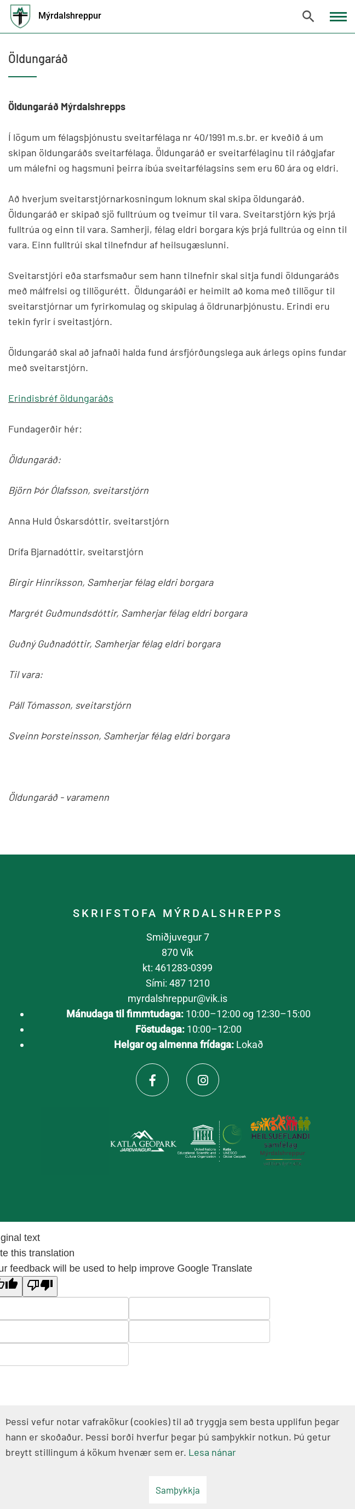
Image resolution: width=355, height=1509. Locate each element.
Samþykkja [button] (178, 1489)
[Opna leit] (308, 16)
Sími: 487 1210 (178, 983)
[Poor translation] (40, 1286)
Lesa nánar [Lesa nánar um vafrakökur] (212, 1452)
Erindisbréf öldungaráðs (60, 398)
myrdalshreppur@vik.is (177, 998)
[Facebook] (152, 1079)
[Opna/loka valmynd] (338, 16)
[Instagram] (202, 1079)
